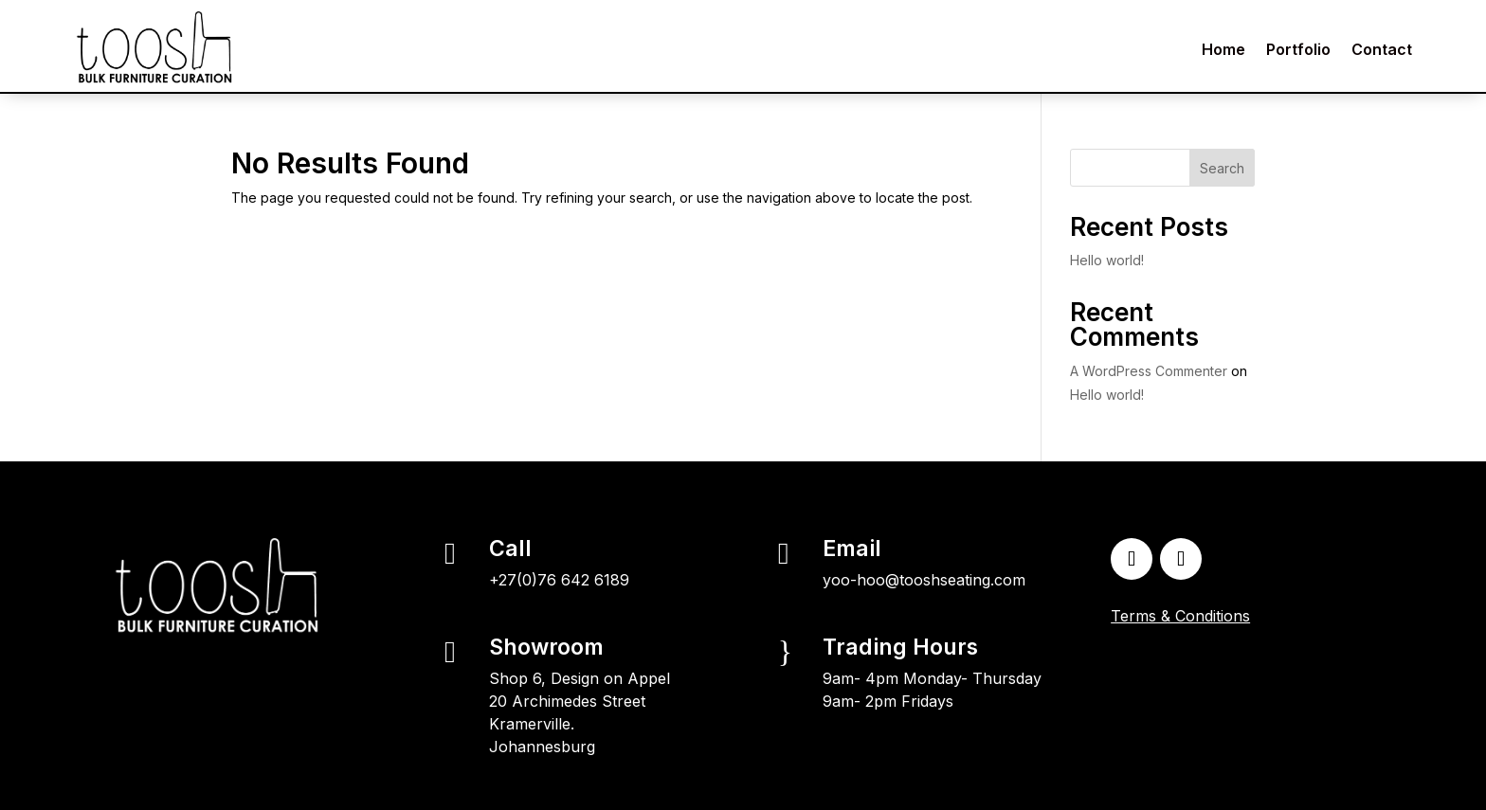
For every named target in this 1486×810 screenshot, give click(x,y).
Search (1222, 168)
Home (1223, 49)
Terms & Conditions (1180, 615)
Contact (1381, 49)
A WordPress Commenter (1148, 371)
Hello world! (1107, 260)
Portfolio (1298, 49)
